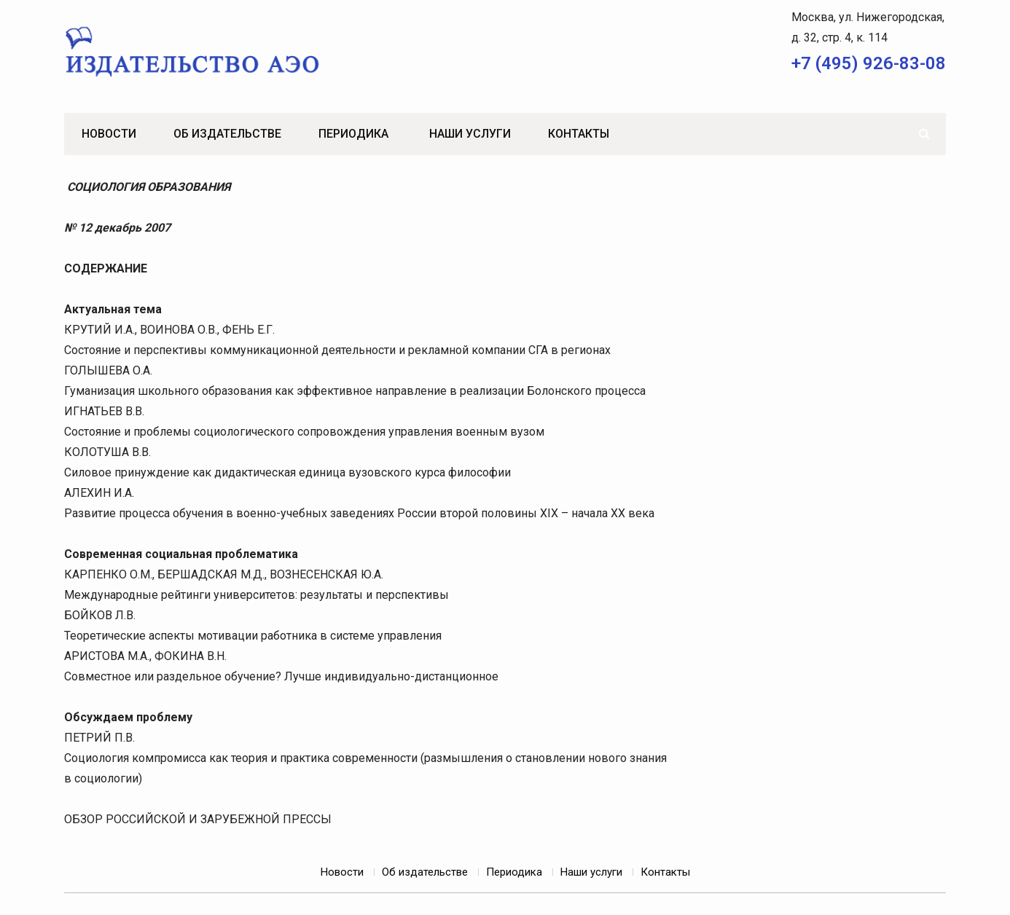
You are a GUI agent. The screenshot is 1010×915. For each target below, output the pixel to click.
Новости (109, 134)
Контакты (578, 134)
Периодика (353, 134)
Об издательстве (227, 134)
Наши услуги (470, 134)
